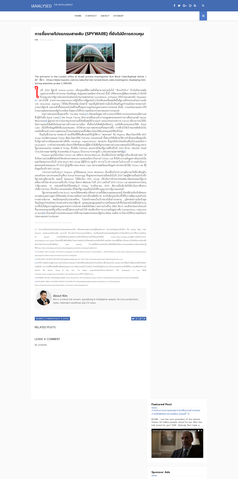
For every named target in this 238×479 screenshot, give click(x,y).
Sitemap (76, 15)
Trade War (163, 201)
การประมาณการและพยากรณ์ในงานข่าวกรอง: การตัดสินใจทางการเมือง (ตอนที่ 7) (178, 39)
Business (40, 332)
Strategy (162, 196)
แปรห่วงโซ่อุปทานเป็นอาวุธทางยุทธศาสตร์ (187, 445)
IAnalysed (41, 5)
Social (66, 332)
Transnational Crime (181, 201)
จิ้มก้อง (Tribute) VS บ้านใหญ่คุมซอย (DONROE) (185, 434)
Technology (176, 196)
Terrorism (190, 196)
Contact (49, 15)
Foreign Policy (53, 332)
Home (36, 15)
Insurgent (162, 191)
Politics (175, 191)
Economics (174, 185)
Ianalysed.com (119, 476)
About (63, 15)
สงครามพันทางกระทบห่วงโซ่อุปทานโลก (185, 458)
